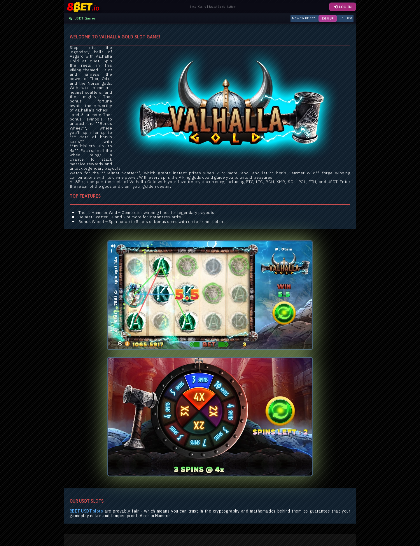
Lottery (231, 6)
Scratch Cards (217, 6)
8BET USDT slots (86, 511)
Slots (193, 6)
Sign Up (328, 18)
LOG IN (342, 7)
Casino (202, 6)
